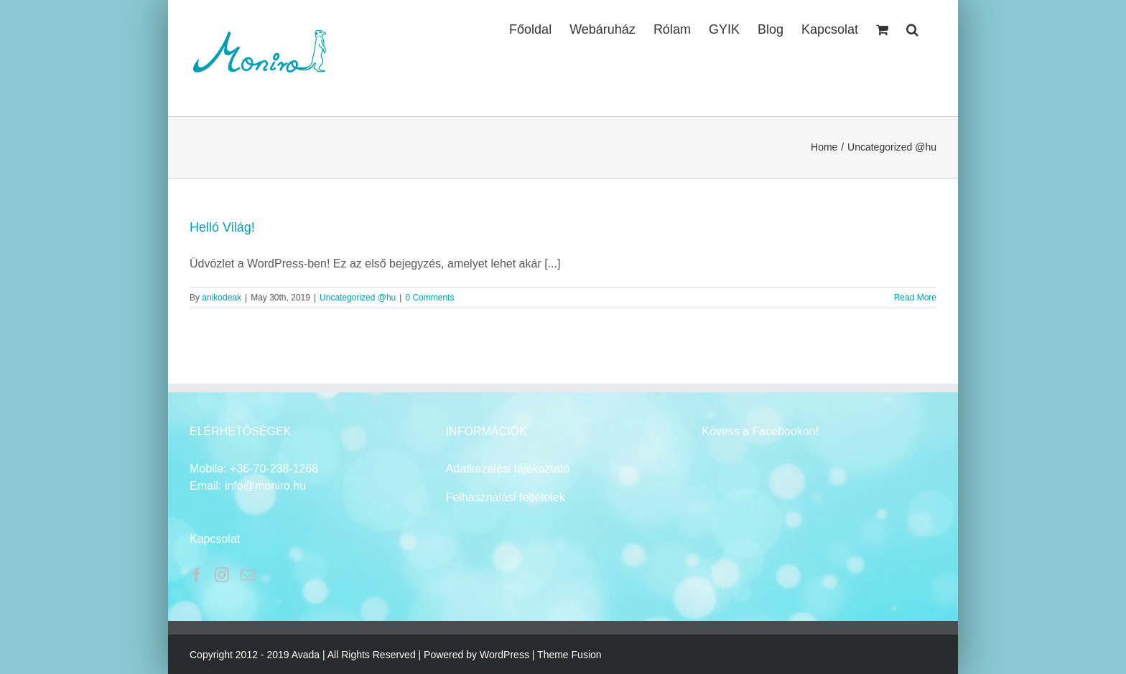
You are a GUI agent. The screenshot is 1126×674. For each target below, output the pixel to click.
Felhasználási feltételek (505, 497)
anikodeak (221, 298)
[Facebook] (197, 575)
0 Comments (429, 298)
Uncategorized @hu (358, 298)
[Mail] (248, 575)
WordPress (504, 654)
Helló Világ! (222, 227)
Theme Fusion (569, 654)
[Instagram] (222, 575)
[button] (912, 28)
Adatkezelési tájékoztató (508, 468)
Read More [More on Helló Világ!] (915, 298)
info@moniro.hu (265, 486)
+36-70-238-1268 (274, 468)
